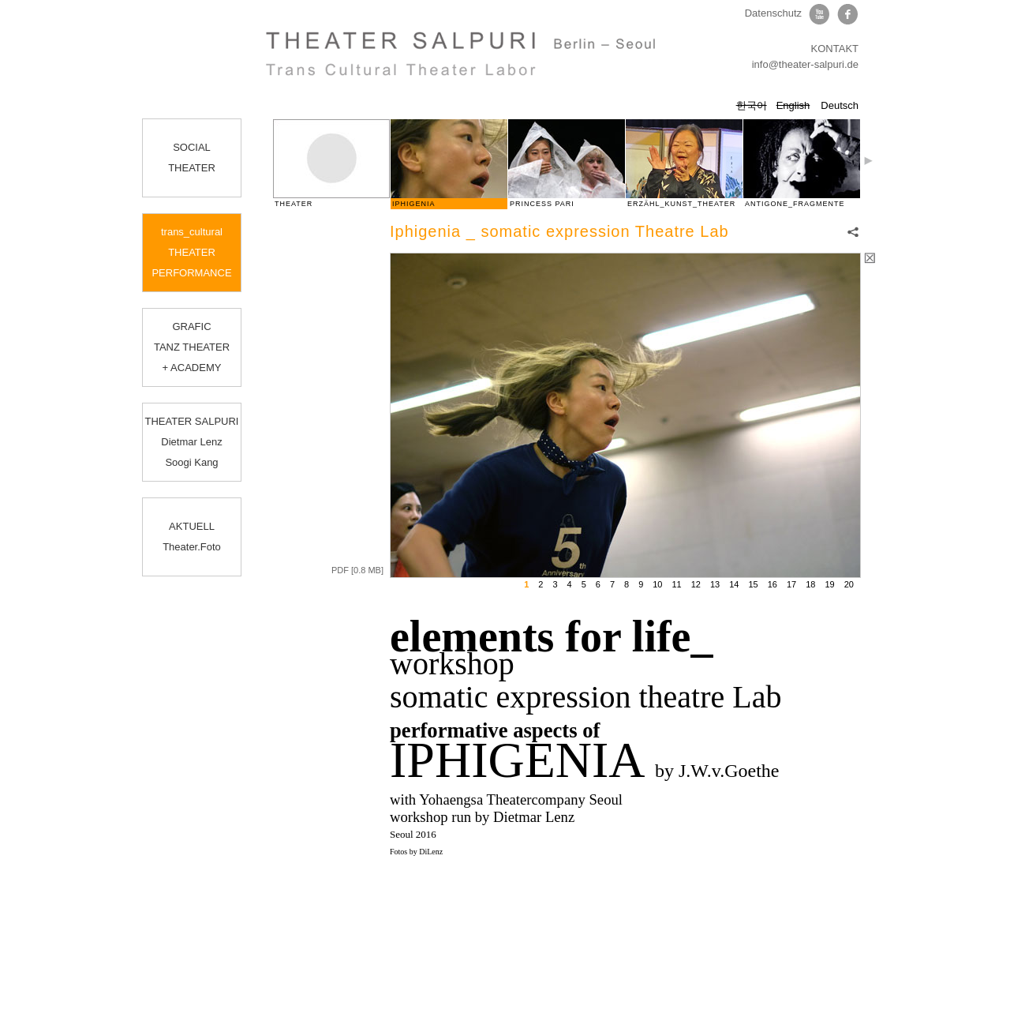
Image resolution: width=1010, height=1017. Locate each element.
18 (810, 584)
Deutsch (839, 105)
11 (677, 584)
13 (715, 584)
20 (849, 584)
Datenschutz (773, 13)
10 (657, 584)
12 (696, 584)
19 (830, 584)
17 (791, 584)
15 (753, 584)
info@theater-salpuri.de (805, 64)
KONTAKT (834, 48)
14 (734, 584)
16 (772, 584)
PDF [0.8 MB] (357, 570)
